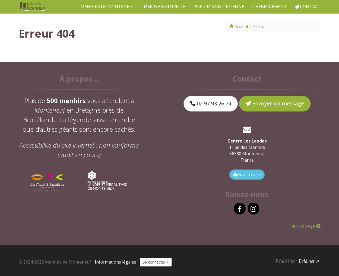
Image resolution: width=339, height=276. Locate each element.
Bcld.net (306, 261)
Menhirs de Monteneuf (108, 7)
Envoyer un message (275, 103)
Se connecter (156, 262)
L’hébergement (269, 7)
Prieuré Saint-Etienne (218, 7)
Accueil (238, 26)
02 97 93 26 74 (210, 103)
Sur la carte (247, 174)
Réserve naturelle (163, 7)
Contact (307, 7)
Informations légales (115, 262)
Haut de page (304, 226)
